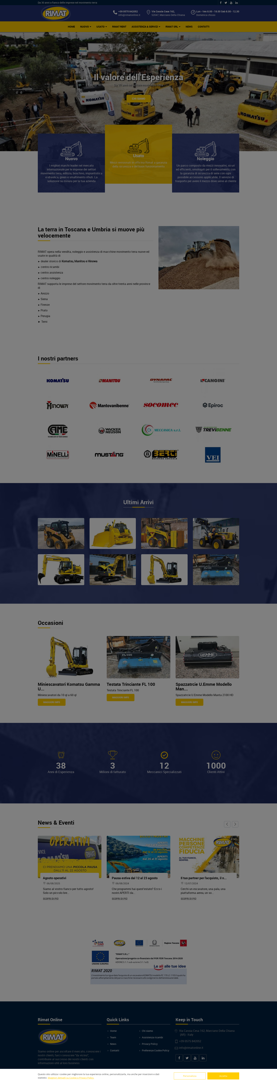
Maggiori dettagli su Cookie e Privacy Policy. (71, 1077)
